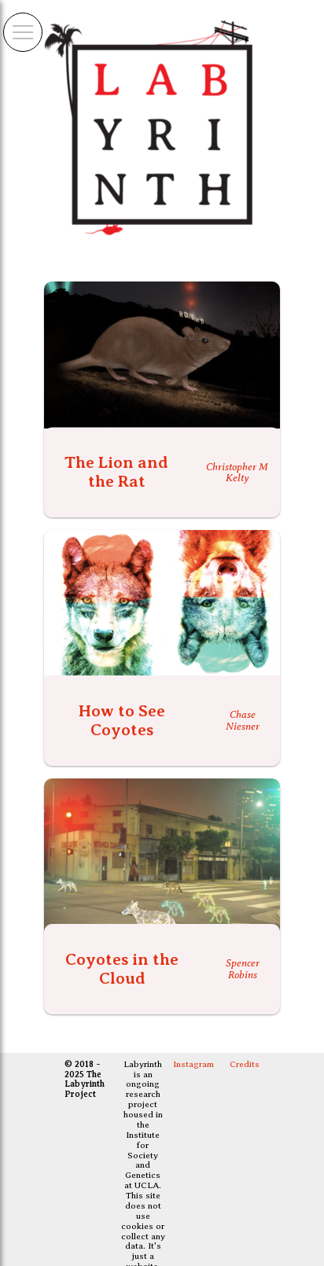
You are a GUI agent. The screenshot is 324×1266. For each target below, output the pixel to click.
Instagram (193, 1064)
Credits (245, 1064)
